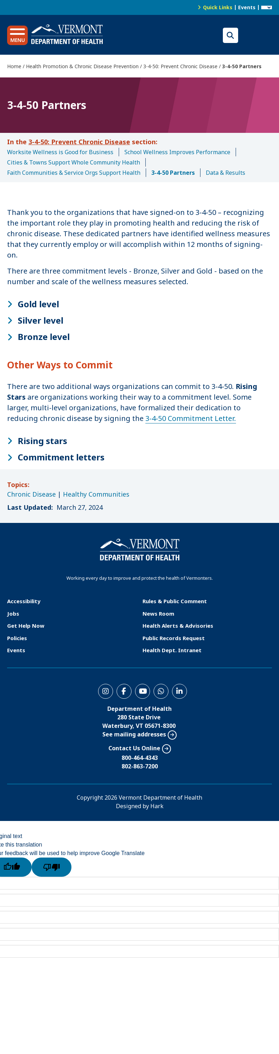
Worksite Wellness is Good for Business (60, 152)
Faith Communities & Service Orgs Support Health (73, 173)
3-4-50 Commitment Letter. (190, 418)
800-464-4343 (140, 758)
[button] (17, 35)
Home (14, 66)
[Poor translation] (51, 867)
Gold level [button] (38, 304)
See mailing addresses (134, 734)
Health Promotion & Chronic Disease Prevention (82, 66)
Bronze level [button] (44, 336)
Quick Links (217, 7)
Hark (156, 806)
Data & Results (225, 173)
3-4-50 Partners (173, 173)
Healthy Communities (96, 494)
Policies (17, 638)
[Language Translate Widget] (266, 7)
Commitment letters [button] (61, 457)
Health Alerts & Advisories (178, 625)
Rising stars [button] (42, 440)
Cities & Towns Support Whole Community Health (73, 162)
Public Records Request (174, 638)
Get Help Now (25, 625)
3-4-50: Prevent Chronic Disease (180, 66)
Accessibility (24, 601)
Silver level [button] (40, 320)
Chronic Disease (31, 494)
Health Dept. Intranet (172, 650)
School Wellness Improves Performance (177, 152)
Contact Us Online (134, 748)
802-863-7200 (140, 766)
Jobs (13, 613)
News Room (158, 613)
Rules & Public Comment (175, 601)
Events (247, 7)
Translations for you (257, 35)
